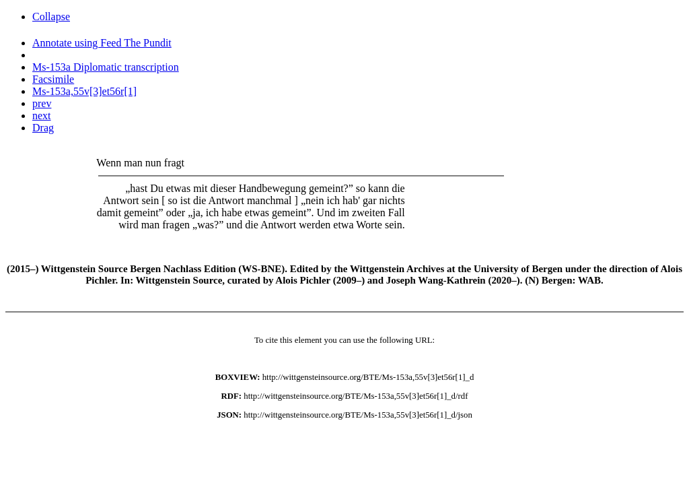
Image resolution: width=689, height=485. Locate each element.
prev (41, 103)
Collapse (51, 16)
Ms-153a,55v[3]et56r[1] (84, 91)
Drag (43, 127)
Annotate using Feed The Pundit (102, 42)
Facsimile (53, 79)
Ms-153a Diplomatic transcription (105, 67)
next (41, 115)
